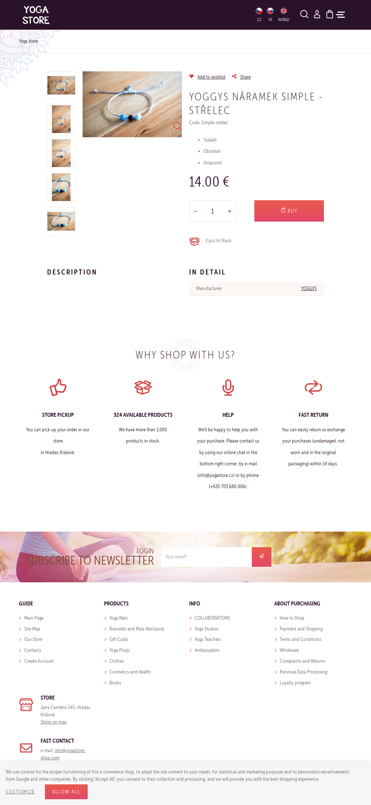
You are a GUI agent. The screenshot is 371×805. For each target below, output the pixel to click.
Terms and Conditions (300, 639)
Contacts (32, 650)
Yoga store (28, 41)
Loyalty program (295, 683)
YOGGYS (309, 288)
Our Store (33, 639)
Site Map (32, 629)
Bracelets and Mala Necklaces (136, 629)
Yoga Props (119, 650)
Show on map (54, 722)
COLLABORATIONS (212, 618)
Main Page (33, 618)
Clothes (116, 661)
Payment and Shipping (301, 629)
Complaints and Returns (302, 661)
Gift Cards (118, 639)
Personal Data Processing (303, 672)
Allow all (66, 792)
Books (115, 683)
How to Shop (292, 618)
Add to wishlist (211, 77)
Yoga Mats (118, 618)
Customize (20, 792)
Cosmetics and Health (130, 672)
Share (245, 77)
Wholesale (289, 650)
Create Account (39, 661)
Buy (289, 210)
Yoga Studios (206, 629)
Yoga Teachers (208, 639)
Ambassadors (207, 650)
